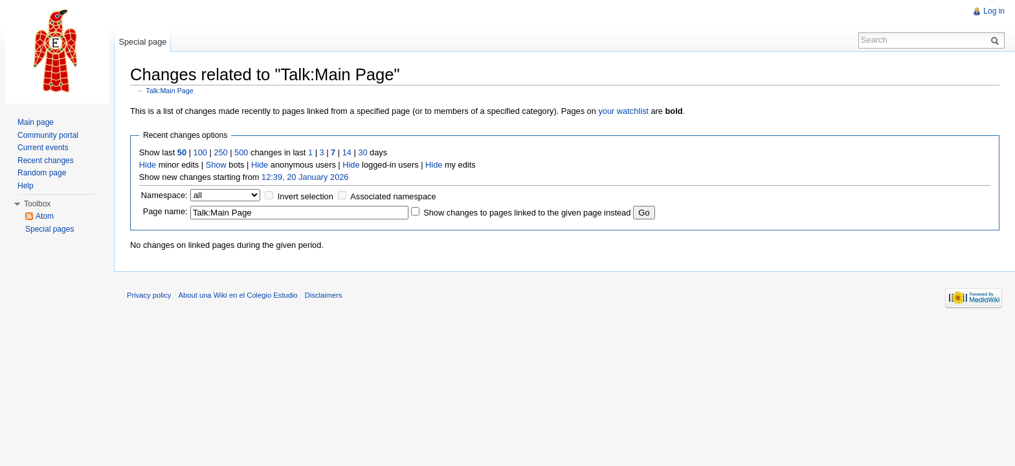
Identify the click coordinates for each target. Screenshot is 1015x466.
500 (241, 152)
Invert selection (305, 196)
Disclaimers (323, 295)
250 (220, 152)
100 (200, 152)
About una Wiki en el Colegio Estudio (238, 295)
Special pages (49, 229)
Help (25, 185)
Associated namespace (393, 196)
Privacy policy (149, 295)
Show (216, 165)
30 (362, 152)
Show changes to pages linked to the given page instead (526, 212)
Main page (35, 122)
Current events (43, 147)
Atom (45, 216)
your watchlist (623, 111)
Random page (41, 172)
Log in (994, 11)
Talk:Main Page (170, 90)
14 (346, 152)
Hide (147, 165)
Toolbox (37, 203)
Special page (142, 42)
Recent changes (45, 160)
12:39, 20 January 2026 (305, 177)
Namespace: (164, 195)
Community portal (47, 135)
